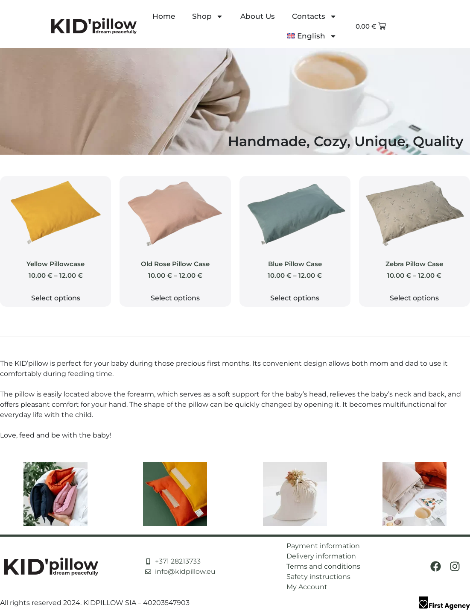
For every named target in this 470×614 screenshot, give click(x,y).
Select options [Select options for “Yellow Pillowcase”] (55, 298)
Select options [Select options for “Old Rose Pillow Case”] (175, 298)
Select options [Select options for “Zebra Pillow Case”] (414, 298)
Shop (207, 16)
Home (163, 16)
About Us (257, 16)
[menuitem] (312, 36)
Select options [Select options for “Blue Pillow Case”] (294, 298)
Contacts (314, 16)
